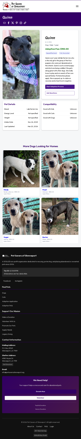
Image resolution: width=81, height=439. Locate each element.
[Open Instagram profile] (21, 23)
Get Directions (7, 365)
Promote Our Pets (8, 326)
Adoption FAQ (7, 306)
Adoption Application (10, 302)
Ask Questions (52, 93)
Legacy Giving (7, 335)
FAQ (46, 426)
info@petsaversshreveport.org (13, 373)
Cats (4, 298)
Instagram (18, 282)
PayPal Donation (40, 406)
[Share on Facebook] (8, 23)
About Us (30, 426)
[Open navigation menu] (77, 6)
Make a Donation (8, 318)
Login (52, 426)
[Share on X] (13, 23)
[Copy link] (25, 23)
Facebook (7, 282)
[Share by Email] (4, 23)
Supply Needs (7, 331)
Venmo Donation (40, 410)
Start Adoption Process (55, 87)
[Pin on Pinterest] (17, 23)
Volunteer (40, 399)
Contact (39, 426)
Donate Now (40, 392)
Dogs (4, 294)
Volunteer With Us (8, 322)
